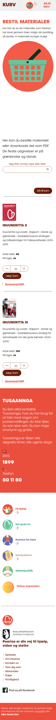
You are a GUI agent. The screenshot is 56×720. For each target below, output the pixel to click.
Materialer (12, 671)
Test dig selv (13, 667)
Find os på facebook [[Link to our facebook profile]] (22, 690)
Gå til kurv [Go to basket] (43, 190)
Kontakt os (12, 663)
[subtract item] (6, 269)
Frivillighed (12, 679)
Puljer (8, 675)
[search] (48, 170)
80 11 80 (12, 479)
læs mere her (10, 714)
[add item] (24, 269)
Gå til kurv (47, 5)
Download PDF (14, 284)
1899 (8, 462)
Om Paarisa (12, 659)
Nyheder (10, 655)
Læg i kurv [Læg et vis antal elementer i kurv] (12, 275)
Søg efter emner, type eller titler (27, 164)
